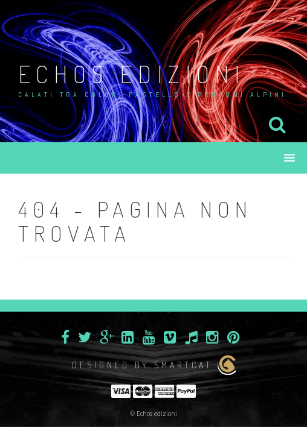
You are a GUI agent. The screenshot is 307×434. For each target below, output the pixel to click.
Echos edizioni (131, 73)
